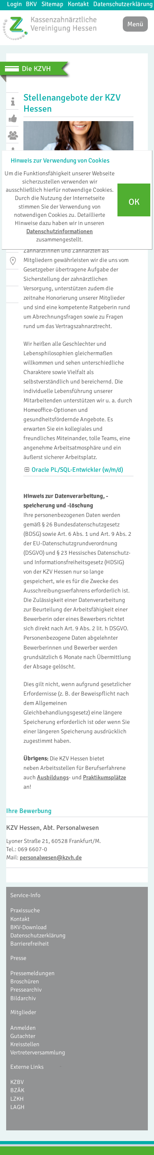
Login (14, 4)
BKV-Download (28, 927)
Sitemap (52, 4)
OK (134, 202)
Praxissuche (25, 910)
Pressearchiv (25, 989)
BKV (31, 4)
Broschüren (24, 981)
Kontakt (78, 4)
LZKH (17, 1098)
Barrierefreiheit (29, 943)
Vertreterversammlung (37, 1052)
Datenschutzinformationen (59, 231)
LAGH (17, 1107)
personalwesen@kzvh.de (51, 857)
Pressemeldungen (32, 973)
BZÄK (17, 1090)
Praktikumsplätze (104, 777)
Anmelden (23, 1027)
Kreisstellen (24, 1044)
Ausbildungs (53, 777)
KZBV (17, 1082)
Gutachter (22, 1036)
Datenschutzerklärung (123, 4)
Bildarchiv (23, 998)
